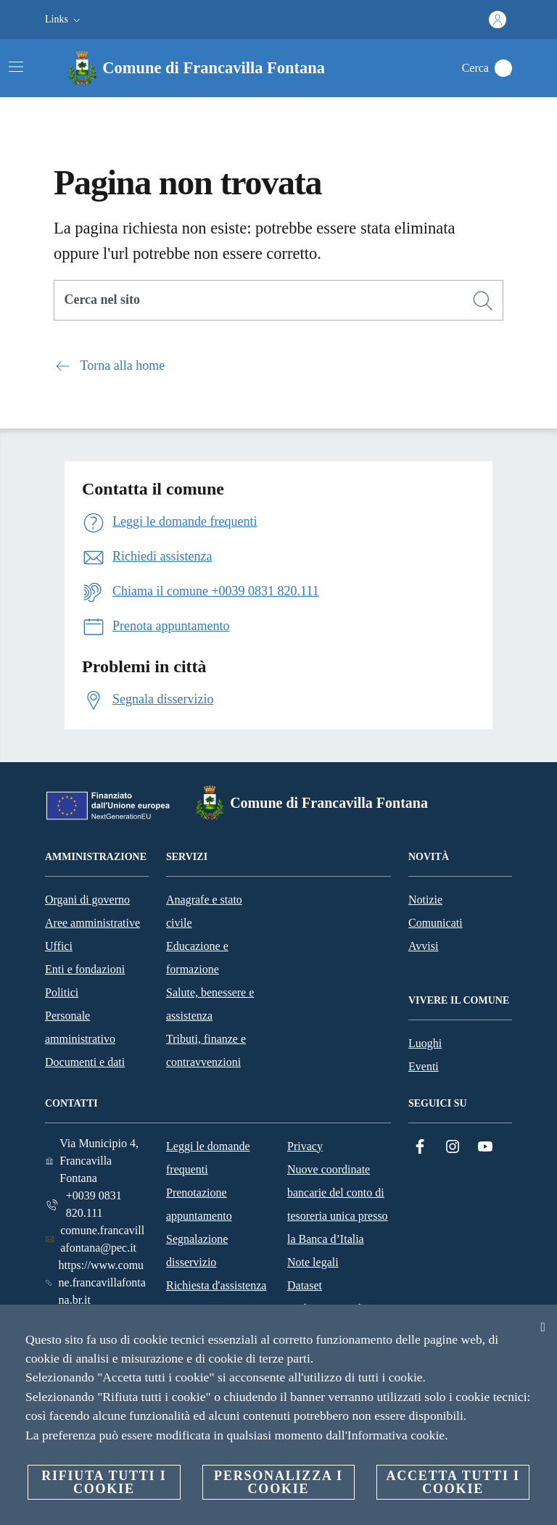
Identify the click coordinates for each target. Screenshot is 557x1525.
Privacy (305, 1146)
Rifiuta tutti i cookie (103, 1482)
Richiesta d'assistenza (216, 1285)
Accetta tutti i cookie (452, 1482)
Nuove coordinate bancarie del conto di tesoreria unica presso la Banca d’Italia (337, 1204)
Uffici (59, 946)
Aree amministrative (92, 923)
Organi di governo (87, 899)
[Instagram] (452, 1147)
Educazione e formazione (197, 957)
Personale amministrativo (80, 1027)
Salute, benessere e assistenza (210, 1004)
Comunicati (435, 923)
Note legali (313, 1262)
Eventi (423, 1066)
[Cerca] (503, 68)
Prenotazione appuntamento (199, 1204)
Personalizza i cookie (278, 1482)
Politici (61, 992)
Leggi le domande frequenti (208, 1157)
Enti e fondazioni (85, 969)
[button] (64, 19)
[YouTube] (485, 1147)
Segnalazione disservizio (197, 1250)
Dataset (304, 1285)
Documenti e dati (85, 1062)
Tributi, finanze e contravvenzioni (206, 1050)
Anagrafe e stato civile (204, 911)
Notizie (425, 899)
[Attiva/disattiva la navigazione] (16, 66)
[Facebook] (420, 1147)
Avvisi (423, 946)
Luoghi (425, 1043)
